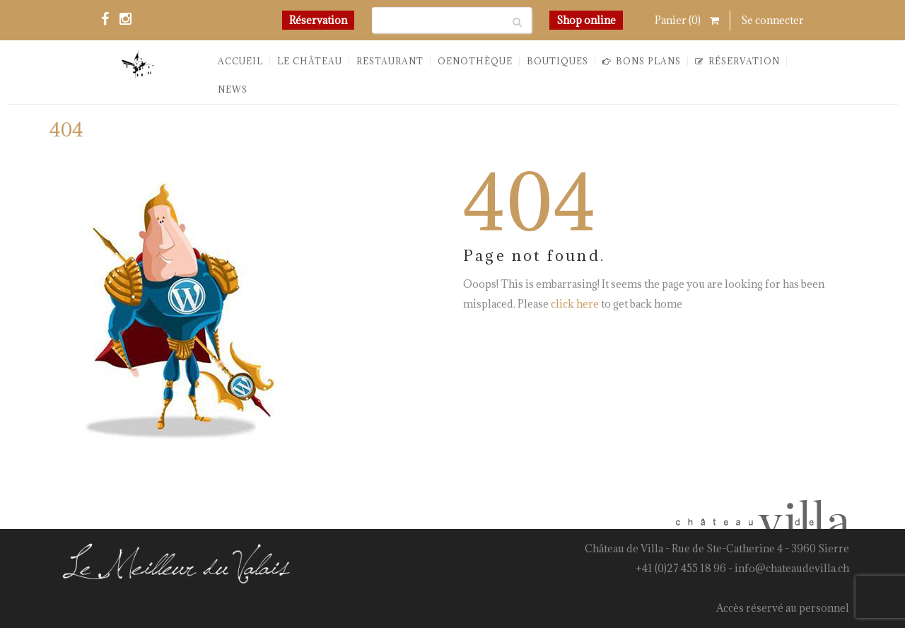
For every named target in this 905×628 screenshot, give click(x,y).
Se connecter (772, 20)
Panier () (687, 20)
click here (575, 303)
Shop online (586, 20)
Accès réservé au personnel (782, 608)
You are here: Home (758, 135)
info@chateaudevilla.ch (792, 568)
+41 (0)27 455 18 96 (681, 568)
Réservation (318, 20)
